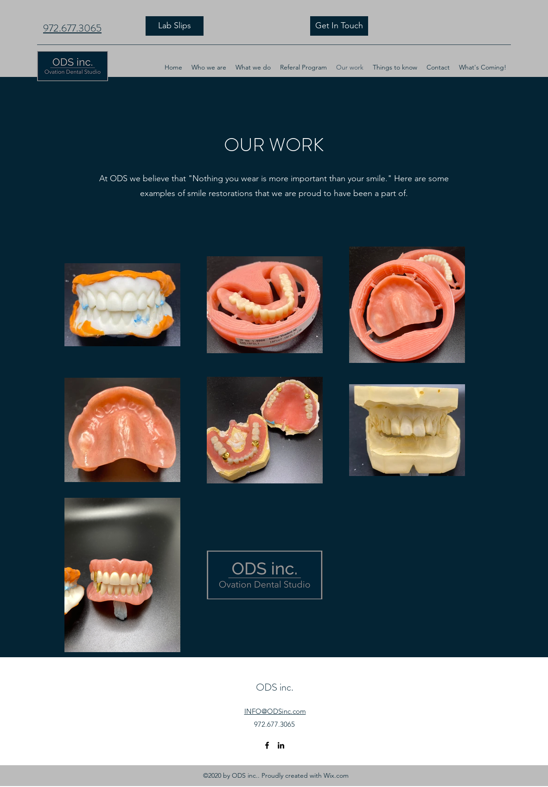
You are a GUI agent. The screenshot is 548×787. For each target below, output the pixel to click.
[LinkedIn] (281, 745)
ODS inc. (274, 687)
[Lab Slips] (175, 26)
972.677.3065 (72, 28)
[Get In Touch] (339, 26)
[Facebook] (267, 745)
